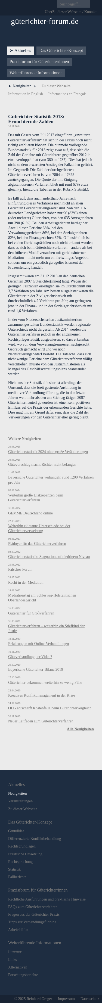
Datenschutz (90, 999)
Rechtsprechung (20, 862)
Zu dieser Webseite (55, 86)
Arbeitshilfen (18, 930)
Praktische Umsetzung (25, 854)
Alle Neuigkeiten (80, 729)
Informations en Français (67, 94)
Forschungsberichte (23, 975)
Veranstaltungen (20, 801)
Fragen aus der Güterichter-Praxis (34, 914)
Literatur (14, 952)
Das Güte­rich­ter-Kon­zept (61, 50)
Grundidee (16, 831)
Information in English (25, 94)
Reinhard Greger (39, 999)
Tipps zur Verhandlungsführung (32, 922)
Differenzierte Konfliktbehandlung (34, 839)
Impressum (66, 999)
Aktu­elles (22, 50)
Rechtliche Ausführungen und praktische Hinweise (47, 899)
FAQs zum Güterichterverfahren (32, 907)
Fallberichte (17, 877)
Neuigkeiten (22, 86)
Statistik (80, 189)
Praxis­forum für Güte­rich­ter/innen (39, 61)
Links (12, 960)
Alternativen (17, 967)
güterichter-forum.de (44, 21)
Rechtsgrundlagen (22, 846)
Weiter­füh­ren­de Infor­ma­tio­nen (36, 72)
